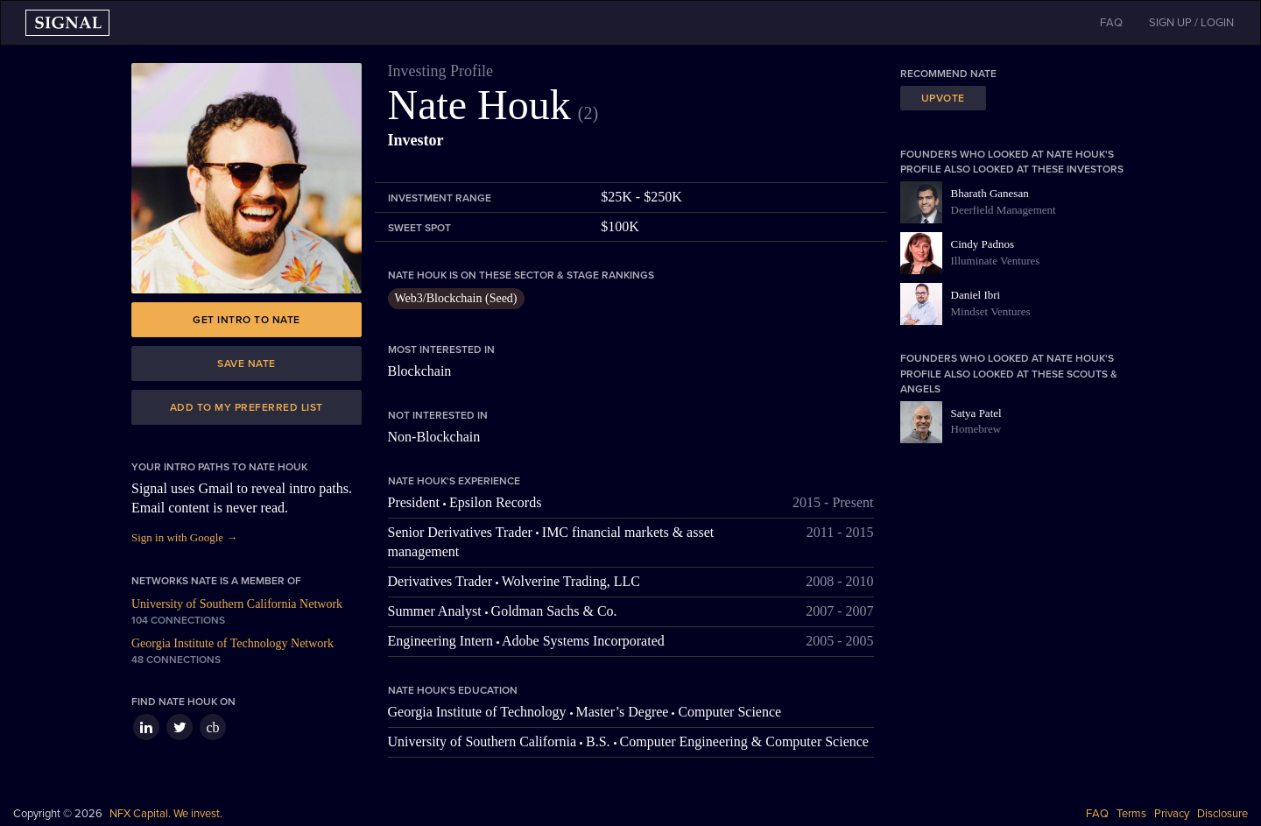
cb (212, 727)
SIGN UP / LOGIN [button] (1191, 23)
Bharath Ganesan (990, 193)
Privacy (1171, 814)
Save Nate (246, 363)
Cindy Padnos (983, 244)
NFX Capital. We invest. (165, 814)
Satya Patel (976, 413)
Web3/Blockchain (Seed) (456, 298)
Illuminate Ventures (995, 260)
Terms (1131, 814)
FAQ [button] (1111, 23)
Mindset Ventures (991, 311)
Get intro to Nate (246, 320)
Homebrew (976, 428)
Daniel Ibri (976, 294)
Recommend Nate (948, 73)
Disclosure (1222, 814)
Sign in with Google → (184, 537)
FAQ (1097, 814)
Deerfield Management (1003, 209)
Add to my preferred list (246, 407)
